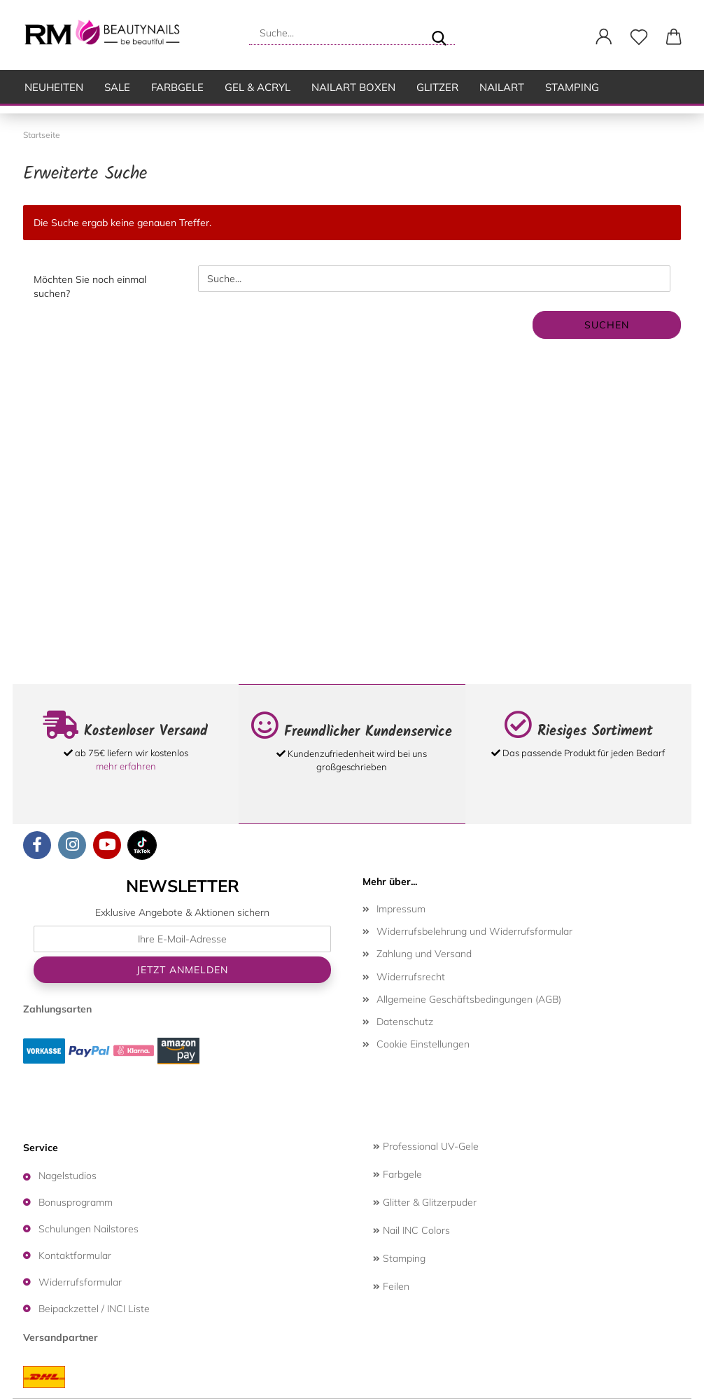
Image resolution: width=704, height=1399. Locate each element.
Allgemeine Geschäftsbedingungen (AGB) (468, 999)
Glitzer (437, 87)
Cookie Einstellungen (423, 1044)
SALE (117, 87)
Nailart (501, 87)
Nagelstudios (67, 1175)
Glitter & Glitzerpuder (425, 1202)
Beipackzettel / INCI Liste (94, 1308)
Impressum (400, 909)
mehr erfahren (126, 766)
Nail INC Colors (411, 1230)
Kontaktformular (74, 1255)
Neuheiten (53, 87)
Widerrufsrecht (410, 976)
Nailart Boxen (353, 87)
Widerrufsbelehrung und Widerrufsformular (474, 931)
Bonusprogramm (75, 1202)
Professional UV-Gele (426, 1146)
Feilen (391, 1286)
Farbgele (177, 87)
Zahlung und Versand (424, 953)
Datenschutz (404, 1021)
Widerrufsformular (80, 1282)
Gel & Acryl (257, 87)
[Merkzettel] (638, 37)
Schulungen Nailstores (88, 1229)
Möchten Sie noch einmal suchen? (90, 286)
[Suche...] (438, 33)
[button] (603, 37)
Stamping (572, 87)
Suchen (606, 325)
